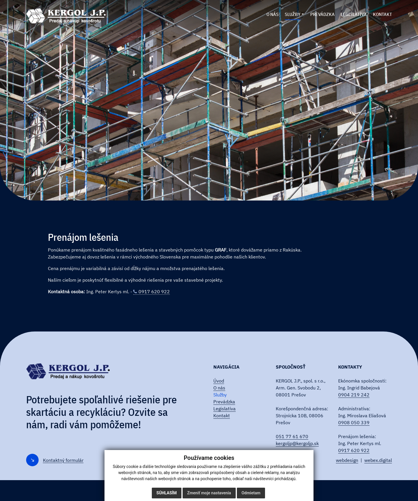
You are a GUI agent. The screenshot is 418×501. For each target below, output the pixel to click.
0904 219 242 (354, 395)
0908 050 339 (354, 422)
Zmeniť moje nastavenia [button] (209, 493)
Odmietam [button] (251, 493)
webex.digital (378, 460)
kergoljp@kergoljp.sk (297, 443)
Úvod (218, 381)
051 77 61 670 (292, 436)
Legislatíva (224, 408)
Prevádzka (224, 402)
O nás (219, 388)
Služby (220, 395)
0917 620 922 (154, 291)
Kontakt (221, 415)
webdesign (347, 460)
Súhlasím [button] (166, 493)
